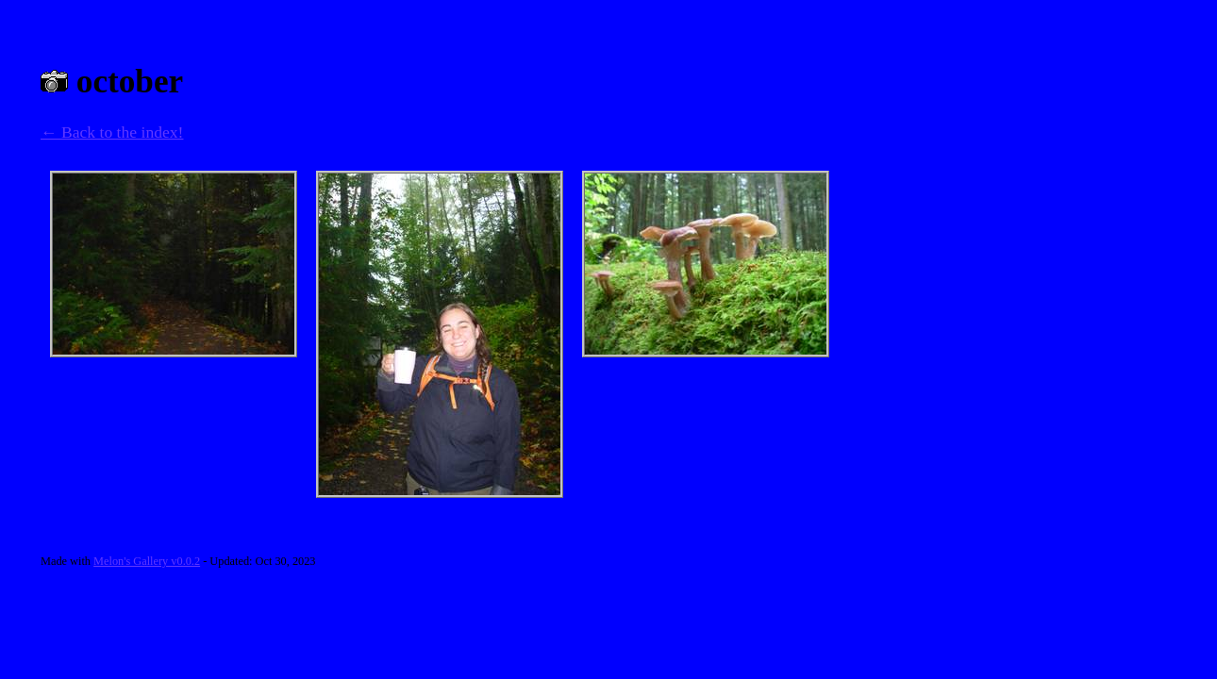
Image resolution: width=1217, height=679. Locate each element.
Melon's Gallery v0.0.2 (146, 561)
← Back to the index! (112, 132)
